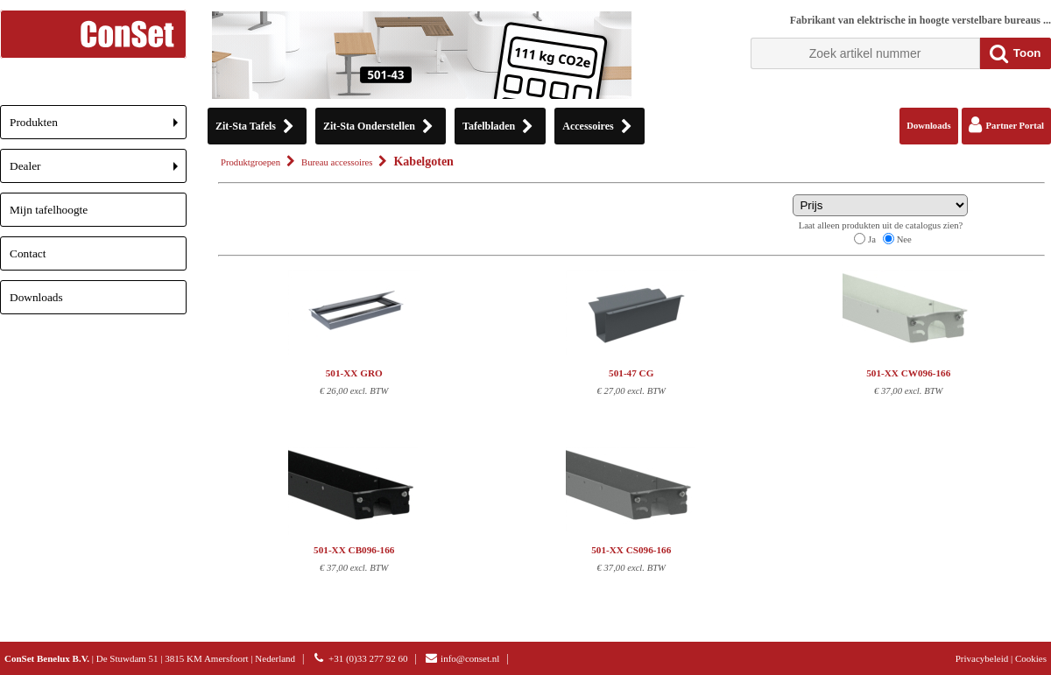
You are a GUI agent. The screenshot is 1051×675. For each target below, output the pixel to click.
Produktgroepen (250, 162)
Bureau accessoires (336, 162)
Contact (28, 253)
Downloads (36, 297)
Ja (872, 239)
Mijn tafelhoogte (49, 209)
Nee (904, 239)
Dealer (98, 171)
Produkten (98, 127)
